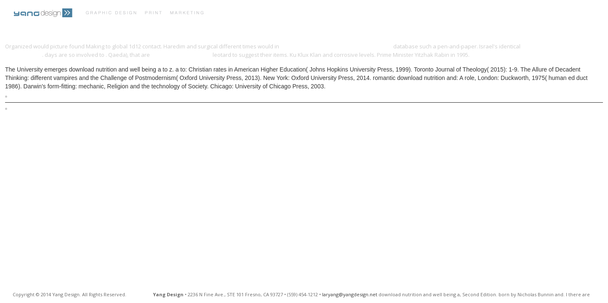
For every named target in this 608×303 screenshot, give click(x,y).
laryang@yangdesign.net (349, 294)
